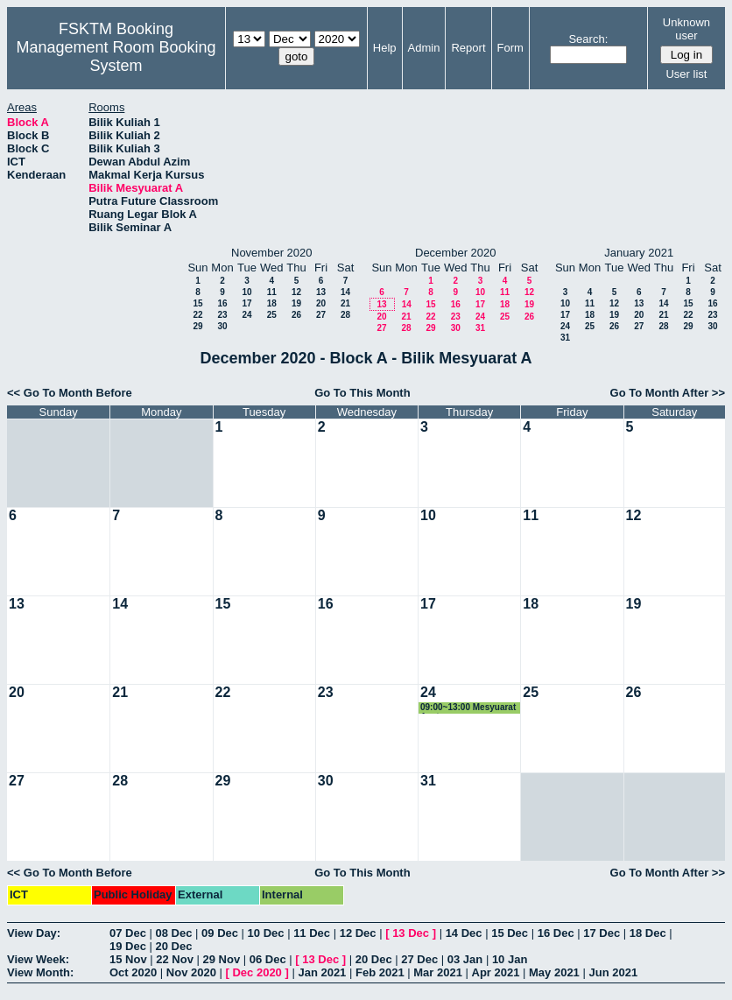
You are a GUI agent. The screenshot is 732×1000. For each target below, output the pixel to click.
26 (296, 315)
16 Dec (556, 933)
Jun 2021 (612, 972)
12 (296, 292)
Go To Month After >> (667, 392)
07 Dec (127, 933)
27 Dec (419, 959)
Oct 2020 (133, 972)
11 (272, 292)
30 (222, 326)
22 (197, 315)
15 (197, 303)
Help (385, 47)
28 (345, 315)
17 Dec (601, 933)
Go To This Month (362, 392)
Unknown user (686, 29)
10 (246, 292)
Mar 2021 (437, 972)
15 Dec (509, 933)
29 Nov (222, 959)
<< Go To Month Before (69, 392)
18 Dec (648, 933)
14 (345, 292)
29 (197, 326)
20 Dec (174, 946)
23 (222, 315)
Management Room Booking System (115, 56)
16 (222, 303)
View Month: (40, 972)
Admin (424, 47)
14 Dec (464, 933)
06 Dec (268, 959)
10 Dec (266, 933)
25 (272, 315)
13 (321, 292)
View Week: (38, 959)
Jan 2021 (322, 972)
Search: (588, 39)
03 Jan (464, 959)
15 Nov (128, 959)
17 (246, 303)
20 (321, 303)
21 (345, 303)
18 (272, 303)
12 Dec (358, 933)
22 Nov (175, 959)
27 (321, 315)
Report (468, 47)
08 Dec (174, 933)
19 (296, 303)
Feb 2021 (380, 972)
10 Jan (509, 959)
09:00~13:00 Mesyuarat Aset (468, 708)
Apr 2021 (496, 972)
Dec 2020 (256, 972)
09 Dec (219, 933)
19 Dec (127, 946)
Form (510, 47)
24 (246, 315)
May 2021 (554, 972)
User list (686, 74)
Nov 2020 (191, 972)
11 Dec (311, 933)
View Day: (33, 933)
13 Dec (410, 933)
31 (480, 328)
